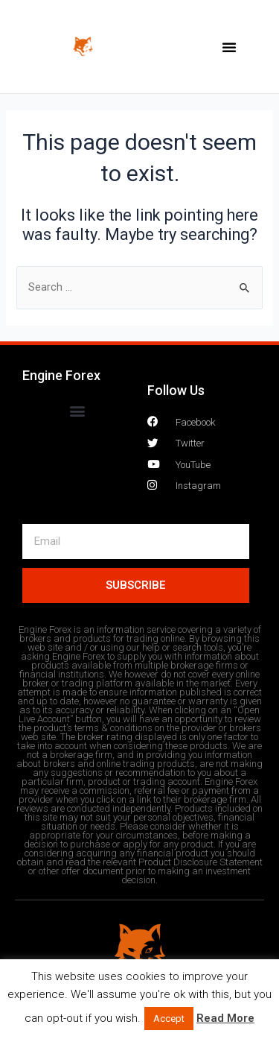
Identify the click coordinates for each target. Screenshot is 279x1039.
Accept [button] (169, 1018)
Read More (225, 1018)
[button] (229, 47)
